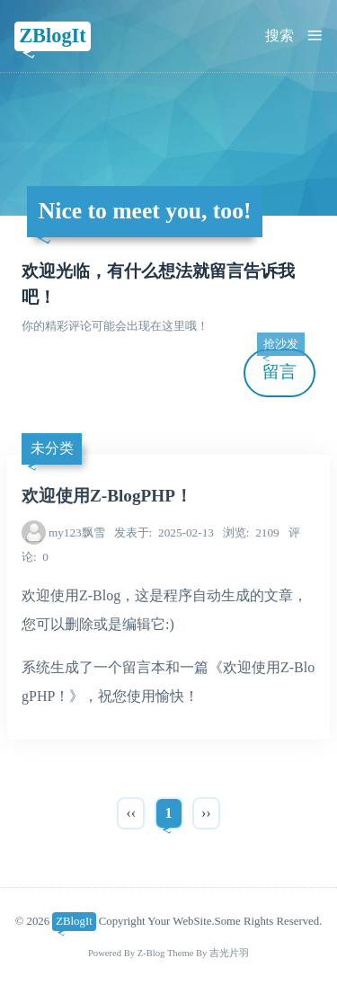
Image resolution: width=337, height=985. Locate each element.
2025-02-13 (164, 532)
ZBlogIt (52, 35)
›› (206, 813)
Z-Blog (151, 953)
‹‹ (131, 813)
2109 (251, 532)
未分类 (52, 448)
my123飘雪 (77, 532)
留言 (280, 365)
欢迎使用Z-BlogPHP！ (107, 495)
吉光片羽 (229, 953)
